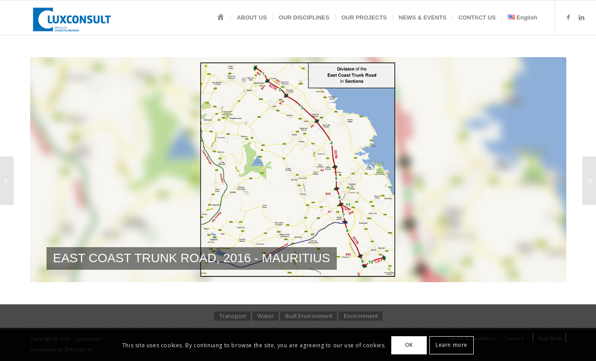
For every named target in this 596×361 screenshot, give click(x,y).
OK (409, 345)
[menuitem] (220, 17)
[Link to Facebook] (568, 17)
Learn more (451, 345)
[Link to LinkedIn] (581, 17)
